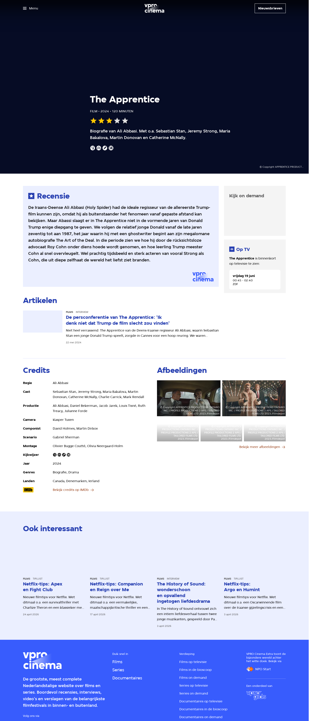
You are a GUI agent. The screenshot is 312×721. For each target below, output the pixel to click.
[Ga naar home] (154, 8)
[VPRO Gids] (256, 695)
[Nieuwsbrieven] (270, 8)
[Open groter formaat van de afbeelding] (188, 398)
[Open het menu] (30, 8)
